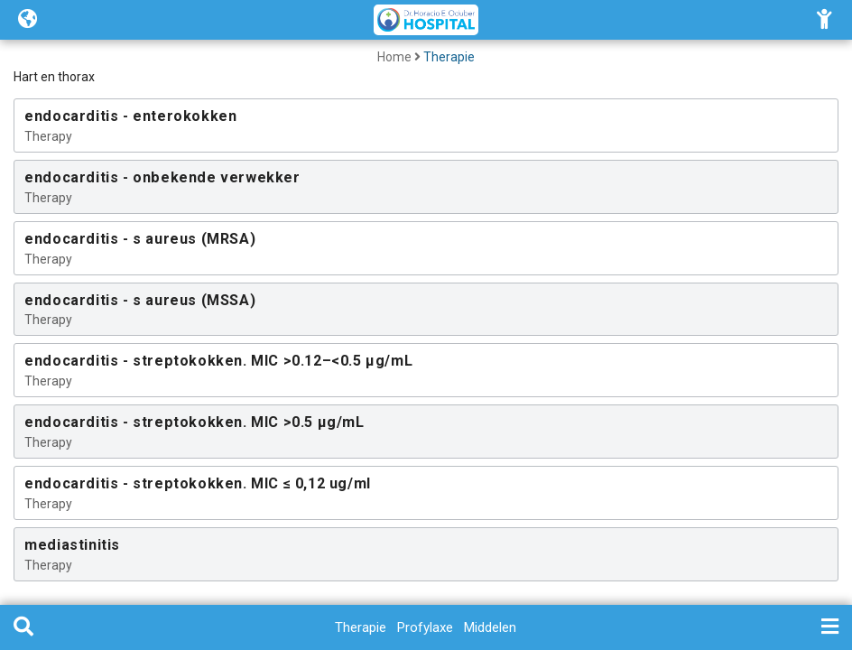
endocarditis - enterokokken (130, 116)
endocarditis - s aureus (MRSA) (139, 238)
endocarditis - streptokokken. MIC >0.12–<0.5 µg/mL (218, 360)
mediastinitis (72, 544)
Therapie (449, 57)
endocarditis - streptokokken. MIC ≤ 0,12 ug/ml (197, 483)
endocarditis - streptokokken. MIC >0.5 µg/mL (194, 422)
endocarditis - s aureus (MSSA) (139, 300)
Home (394, 57)
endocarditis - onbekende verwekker (162, 177)
